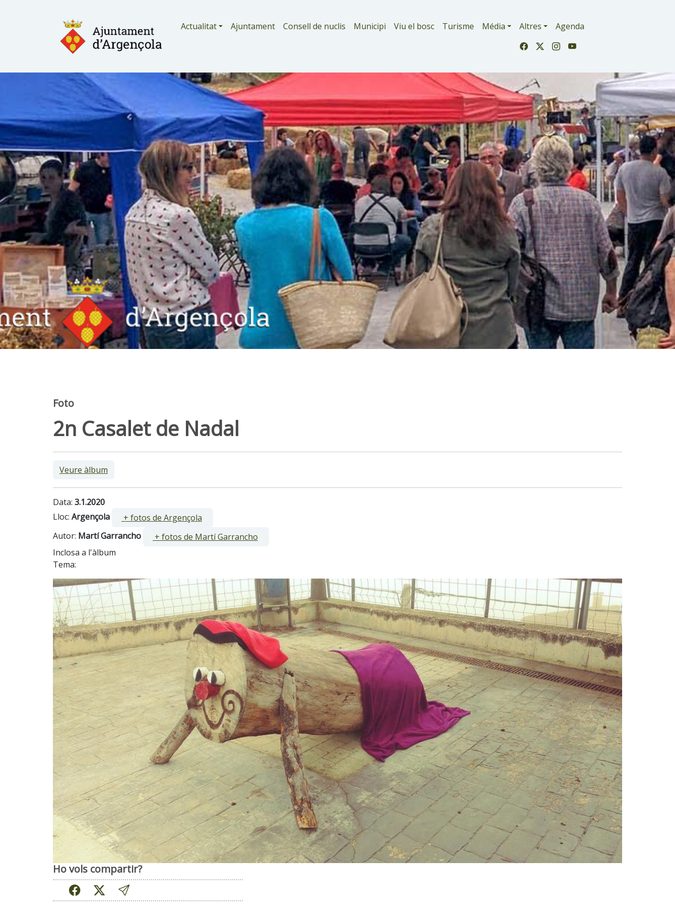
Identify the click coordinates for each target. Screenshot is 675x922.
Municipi (370, 26)
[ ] (162, 517)
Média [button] (493, 26)
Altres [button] (530, 26)
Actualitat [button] (199, 26)
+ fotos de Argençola (161, 517)
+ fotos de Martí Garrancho (205, 536)
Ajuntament (253, 26)
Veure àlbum (83, 469)
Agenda (570, 26)
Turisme (458, 26)
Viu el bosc (414, 26)
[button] (123, 890)
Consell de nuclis (314, 26)
